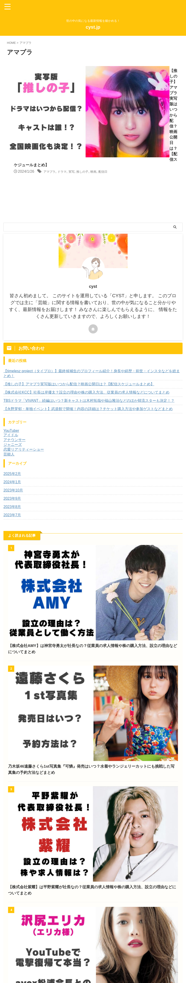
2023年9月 (12, 427)
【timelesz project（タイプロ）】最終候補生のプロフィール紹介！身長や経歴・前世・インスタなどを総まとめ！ (91, 302)
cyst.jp (93, 27)
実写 (142, 81)
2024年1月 (12, 411)
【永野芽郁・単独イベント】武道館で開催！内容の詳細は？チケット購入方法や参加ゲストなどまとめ (88, 338)
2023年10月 (13, 419)
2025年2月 (12, 403)
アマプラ (116, 81)
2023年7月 (12, 444)
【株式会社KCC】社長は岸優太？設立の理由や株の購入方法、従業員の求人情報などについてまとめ (86, 321)
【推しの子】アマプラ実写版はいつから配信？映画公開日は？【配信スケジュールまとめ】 (78, 313)
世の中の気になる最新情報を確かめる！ (93, 972)
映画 (168, 81)
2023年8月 (12, 436)
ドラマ (131, 81)
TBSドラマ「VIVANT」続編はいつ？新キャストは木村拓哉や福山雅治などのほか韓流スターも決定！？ (89, 329)
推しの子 (155, 81)
